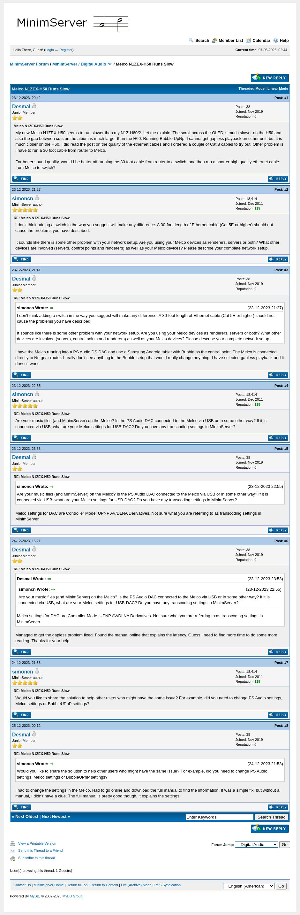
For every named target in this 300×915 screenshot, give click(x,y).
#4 (286, 386)
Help (281, 40)
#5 (286, 448)
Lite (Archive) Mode (136, 885)
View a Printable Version (37, 843)
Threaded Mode (252, 88)
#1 (286, 98)
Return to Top (77, 885)
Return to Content (104, 885)
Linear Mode (277, 88)
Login (49, 50)
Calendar (258, 40)
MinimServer (64, 64)
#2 (286, 189)
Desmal (21, 106)
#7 (286, 663)
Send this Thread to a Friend (40, 850)
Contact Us (22, 885)
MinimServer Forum (29, 64)
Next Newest (54, 816)
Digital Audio (93, 64)
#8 (286, 725)
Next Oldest (26, 816)
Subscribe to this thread (36, 858)
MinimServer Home (49, 885)
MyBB (34, 896)
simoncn (22, 198)
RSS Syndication (167, 885)
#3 (286, 270)
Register (65, 50)
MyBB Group (73, 896)
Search (199, 40)
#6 (286, 541)
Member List (227, 40)
